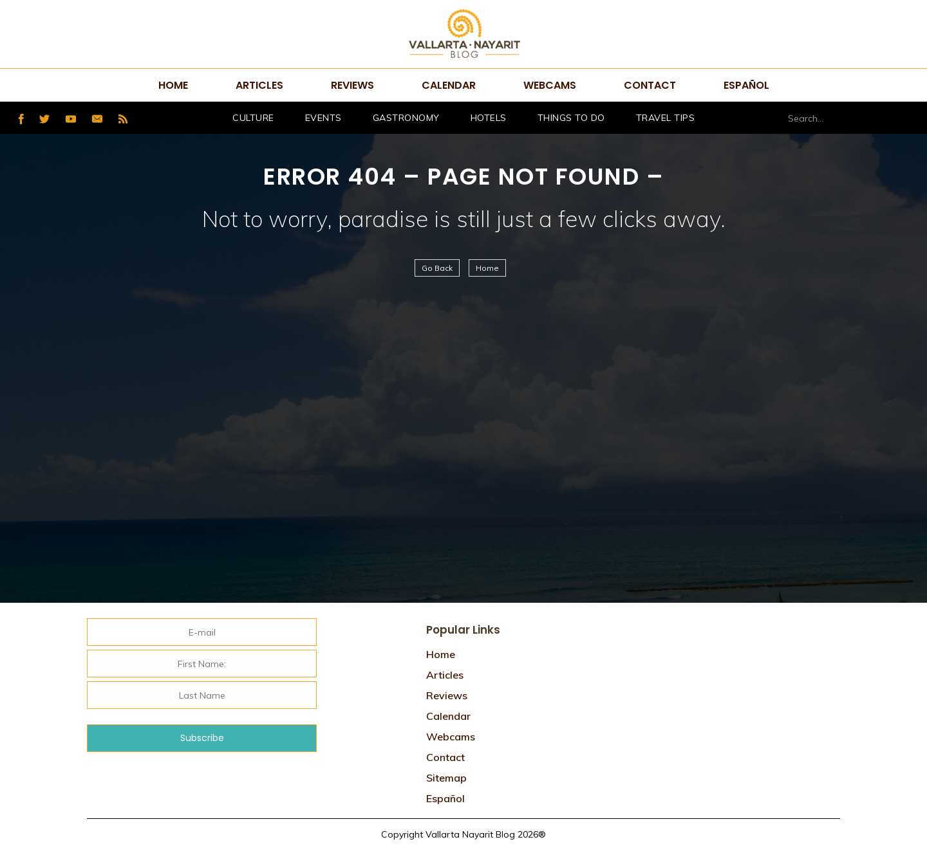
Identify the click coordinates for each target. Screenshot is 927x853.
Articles (259, 85)
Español (746, 85)
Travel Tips (665, 118)
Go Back (437, 268)
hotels (489, 118)
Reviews (352, 85)
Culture (253, 118)
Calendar (449, 85)
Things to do (571, 118)
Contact (650, 85)
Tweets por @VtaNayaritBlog (695, 621)
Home (173, 85)
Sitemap (446, 777)
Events (323, 118)
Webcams (549, 85)
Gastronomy (406, 118)
